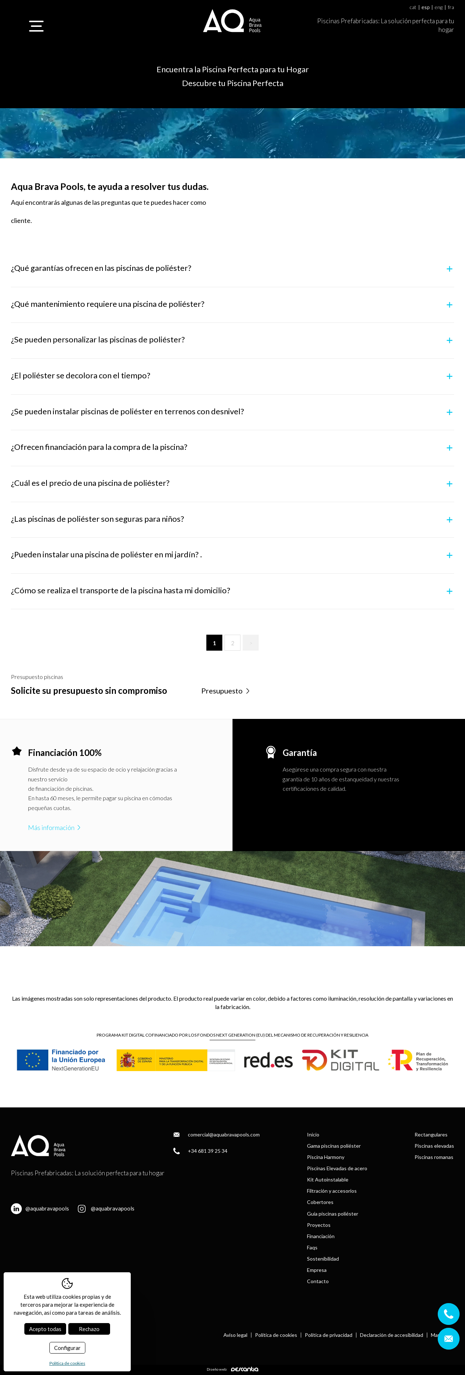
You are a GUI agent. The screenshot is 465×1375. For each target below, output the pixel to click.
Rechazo (89, 1329)
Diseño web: (232, 1369)
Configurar (67, 1348)
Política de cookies (276, 1335)
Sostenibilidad (323, 1259)
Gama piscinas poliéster (334, 1146)
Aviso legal (235, 1335)
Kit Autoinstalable (327, 1179)
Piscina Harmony (325, 1157)
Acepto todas (45, 1329)
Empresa (317, 1270)
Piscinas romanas (434, 1157)
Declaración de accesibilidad (391, 1335)
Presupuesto (226, 690)
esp (425, 7)
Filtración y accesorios (332, 1191)
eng (438, 7)
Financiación (321, 1236)
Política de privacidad (328, 1335)
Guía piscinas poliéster (332, 1214)
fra (451, 7)
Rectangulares (431, 1134)
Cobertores (320, 1202)
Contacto (318, 1281)
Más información (55, 827)
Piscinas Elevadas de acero (337, 1168)
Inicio (313, 1134)
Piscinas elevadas (434, 1146)
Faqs (312, 1247)
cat (413, 7)
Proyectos (319, 1225)
